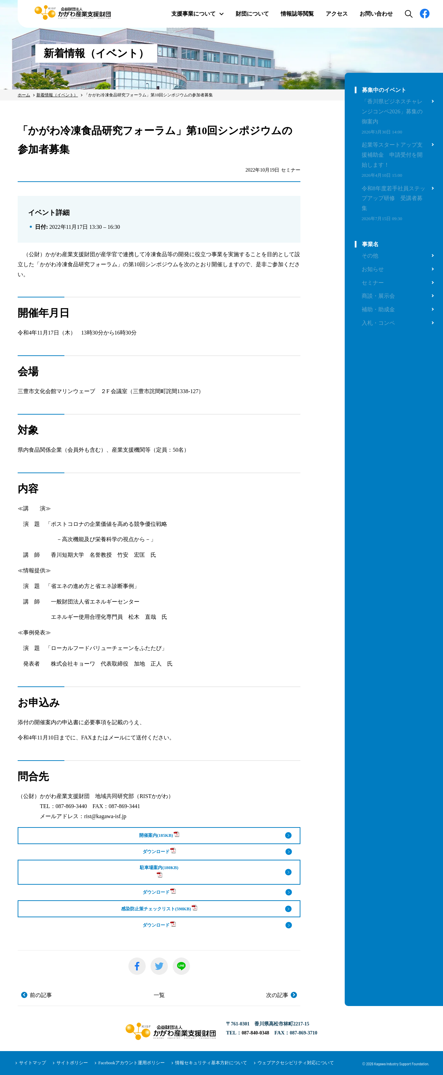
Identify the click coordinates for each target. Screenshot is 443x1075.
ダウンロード (159, 851)
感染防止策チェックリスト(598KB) (159, 908)
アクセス (337, 14)
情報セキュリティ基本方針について (199, 1062)
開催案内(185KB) (159, 834)
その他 (370, 256)
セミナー (373, 283)
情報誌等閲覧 (297, 14)
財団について (252, 14)
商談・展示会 (378, 296)
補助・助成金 (378, 309)
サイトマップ (31, 1062)
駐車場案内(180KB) (159, 871)
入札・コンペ (378, 323)
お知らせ (373, 269)
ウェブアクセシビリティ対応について (278, 1062)
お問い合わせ (376, 14)
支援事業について (197, 14)
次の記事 (277, 995)
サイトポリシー (68, 1062)
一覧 (159, 995)
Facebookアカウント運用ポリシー (125, 1062)
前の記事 (41, 995)
